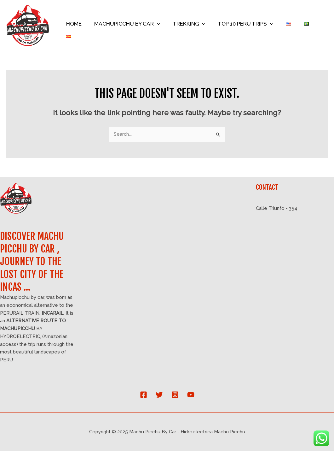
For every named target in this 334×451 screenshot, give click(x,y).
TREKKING (192, 26)
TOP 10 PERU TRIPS (247, 26)
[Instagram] (175, 395)
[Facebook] (143, 395)
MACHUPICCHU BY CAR (132, 26)
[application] (162, 26)
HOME (81, 25)
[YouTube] (190, 395)
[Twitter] (159, 395)
